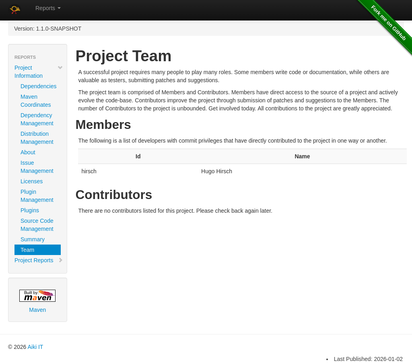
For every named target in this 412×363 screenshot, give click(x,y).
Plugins (30, 210)
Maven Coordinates (36, 100)
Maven (37, 301)
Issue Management (37, 167)
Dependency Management (37, 119)
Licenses (32, 181)
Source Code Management (37, 225)
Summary (33, 239)
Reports (48, 8)
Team (27, 250)
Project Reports (38, 260)
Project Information (38, 71)
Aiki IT (35, 347)
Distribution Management (37, 138)
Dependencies (39, 86)
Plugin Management (37, 196)
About (28, 152)
